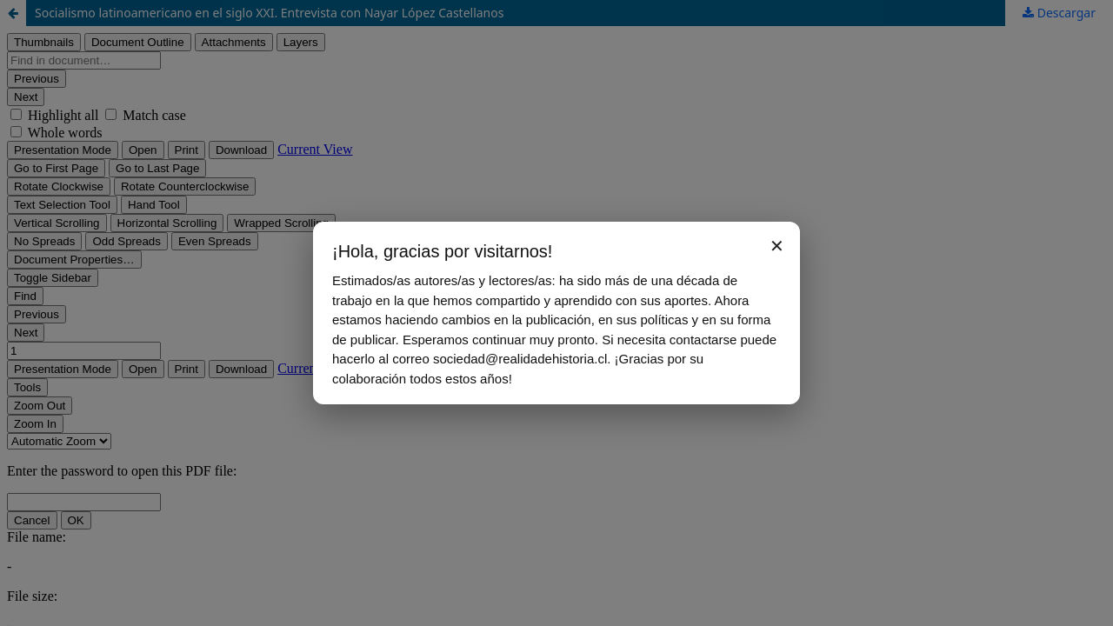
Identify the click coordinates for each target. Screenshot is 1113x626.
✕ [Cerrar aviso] (777, 246)
